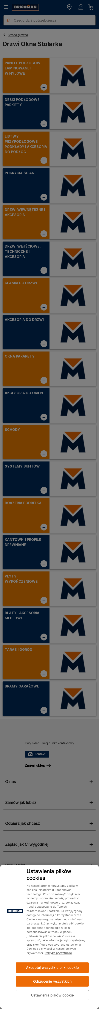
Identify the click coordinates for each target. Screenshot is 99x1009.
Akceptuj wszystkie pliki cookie (52, 967)
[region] (49, 937)
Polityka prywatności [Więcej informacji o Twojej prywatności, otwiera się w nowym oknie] (58, 953)
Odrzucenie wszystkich (52, 981)
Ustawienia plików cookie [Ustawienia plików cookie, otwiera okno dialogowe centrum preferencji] (52, 995)
